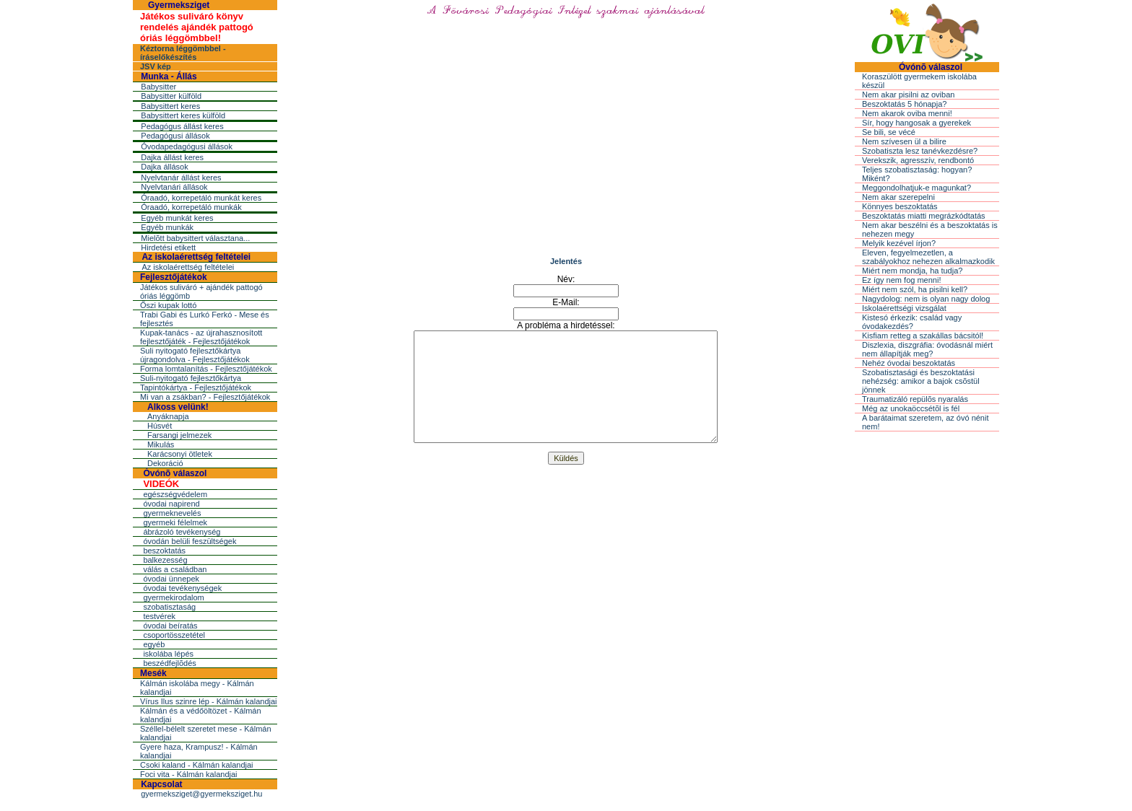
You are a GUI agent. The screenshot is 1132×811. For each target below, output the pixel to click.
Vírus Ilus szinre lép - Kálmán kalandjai (208, 701)
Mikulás (160, 444)
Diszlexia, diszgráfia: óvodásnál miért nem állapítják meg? (927, 349)
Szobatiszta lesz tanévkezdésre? (920, 150)
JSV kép (155, 66)
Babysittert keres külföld (183, 115)
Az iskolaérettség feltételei (196, 257)
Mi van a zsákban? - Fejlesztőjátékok (205, 397)
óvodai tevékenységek (182, 588)
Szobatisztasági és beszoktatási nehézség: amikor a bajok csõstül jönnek (921, 381)
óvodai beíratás (170, 625)
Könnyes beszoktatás (900, 206)
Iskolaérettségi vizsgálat (904, 308)
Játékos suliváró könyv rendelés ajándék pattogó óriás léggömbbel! (196, 27)
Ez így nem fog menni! (901, 280)
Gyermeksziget (178, 5)
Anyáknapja (168, 416)
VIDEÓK (161, 483)
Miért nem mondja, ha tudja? (912, 270)
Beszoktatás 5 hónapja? (904, 104)
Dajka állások (164, 166)
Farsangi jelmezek (179, 435)
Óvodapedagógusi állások (186, 146)
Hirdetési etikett (168, 247)
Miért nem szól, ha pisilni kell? (914, 289)
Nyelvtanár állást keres (181, 177)
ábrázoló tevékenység (181, 531)
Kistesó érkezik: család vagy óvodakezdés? (912, 321)
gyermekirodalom (173, 597)
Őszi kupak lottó (168, 305)
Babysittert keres (170, 106)
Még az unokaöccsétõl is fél (910, 408)
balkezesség (165, 560)
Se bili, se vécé (888, 132)
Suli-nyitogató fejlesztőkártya (190, 378)
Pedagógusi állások (175, 135)
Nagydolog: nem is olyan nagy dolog (926, 298)
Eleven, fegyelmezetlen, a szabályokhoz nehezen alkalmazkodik (928, 257)
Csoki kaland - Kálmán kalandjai (196, 764)
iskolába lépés (168, 653)
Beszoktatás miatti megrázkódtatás (923, 215)
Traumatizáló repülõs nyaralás (915, 399)
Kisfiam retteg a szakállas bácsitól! (922, 335)
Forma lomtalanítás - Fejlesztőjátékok (206, 368)
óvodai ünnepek (171, 578)
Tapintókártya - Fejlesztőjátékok (195, 387)
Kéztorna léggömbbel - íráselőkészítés (183, 52)
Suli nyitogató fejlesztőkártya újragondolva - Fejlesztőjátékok (195, 355)
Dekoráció (165, 463)
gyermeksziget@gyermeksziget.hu (201, 793)
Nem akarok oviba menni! (907, 113)
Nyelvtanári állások (174, 187)
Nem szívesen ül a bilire (904, 141)
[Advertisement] (566, 148)
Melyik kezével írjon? (899, 243)
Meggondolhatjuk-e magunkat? (916, 187)
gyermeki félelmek (175, 522)
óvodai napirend (171, 503)
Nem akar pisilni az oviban (908, 94)
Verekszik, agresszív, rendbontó (918, 160)
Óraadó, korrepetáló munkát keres (201, 197)
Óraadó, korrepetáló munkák (191, 207)
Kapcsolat (161, 784)
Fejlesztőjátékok (173, 277)
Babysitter (158, 86)
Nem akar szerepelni (898, 197)
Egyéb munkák (167, 227)
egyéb (154, 644)
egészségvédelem (175, 494)
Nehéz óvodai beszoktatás (908, 363)
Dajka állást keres (172, 157)
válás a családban (174, 569)
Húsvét (159, 425)
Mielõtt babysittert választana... (195, 238)
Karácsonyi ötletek (179, 454)
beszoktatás (164, 550)
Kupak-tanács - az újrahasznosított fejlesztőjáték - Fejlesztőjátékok (201, 337)
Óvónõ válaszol (174, 473)
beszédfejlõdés (169, 663)
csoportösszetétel (174, 635)
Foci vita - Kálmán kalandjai (189, 774)
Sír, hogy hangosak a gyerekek (916, 122)
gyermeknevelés (172, 513)
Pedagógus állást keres (182, 126)
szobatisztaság (169, 606)
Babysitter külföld (171, 96)
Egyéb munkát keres (177, 218)
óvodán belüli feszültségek (189, 541)
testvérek (159, 616)
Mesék (153, 673)
